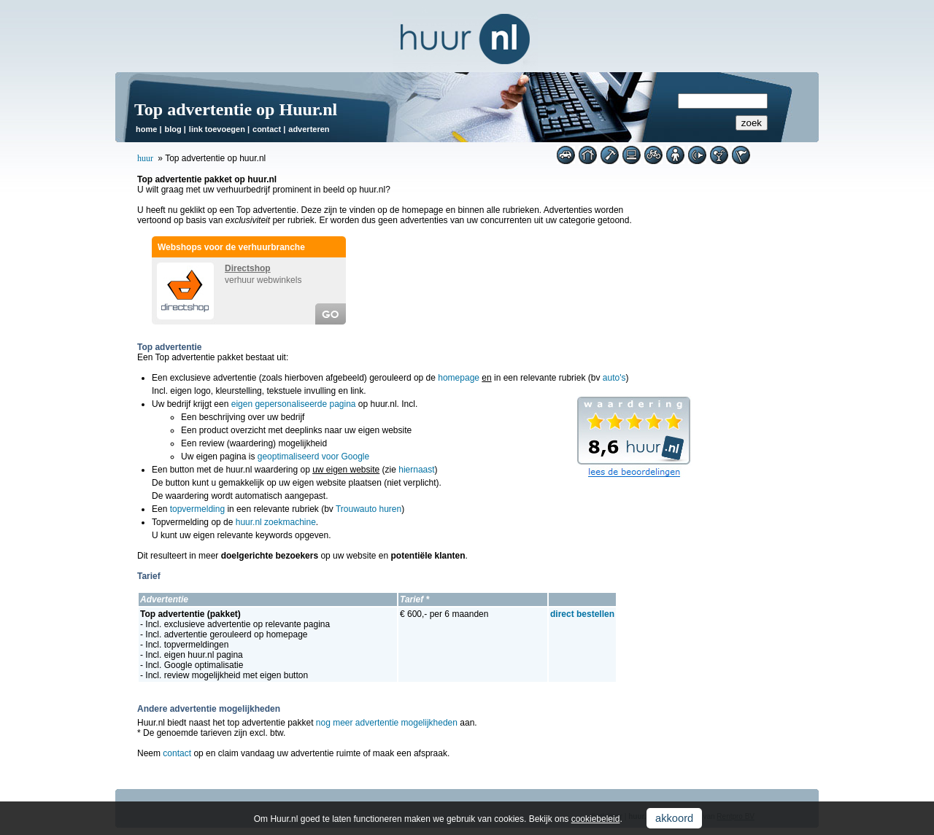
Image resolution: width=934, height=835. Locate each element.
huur (145, 158)
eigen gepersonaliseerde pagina (293, 404)
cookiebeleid (595, 819)
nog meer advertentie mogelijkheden (387, 723)
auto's (614, 378)
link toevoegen (217, 129)
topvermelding (197, 509)
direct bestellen (582, 614)
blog (172, 129)
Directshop (248, 268)
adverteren (308, 129)
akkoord (674, 818)
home (146, 129)
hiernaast (416, 470)
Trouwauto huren (368, 509)
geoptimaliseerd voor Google (313, 456)
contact (266, 129)
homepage (458, 378)
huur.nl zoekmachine (276, 522)
